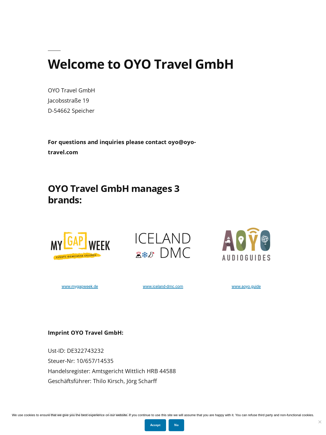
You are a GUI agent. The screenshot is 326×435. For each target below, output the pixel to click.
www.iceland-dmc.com (163, 286)
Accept (155, 425)
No (176, 425)
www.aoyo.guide (246, 286)
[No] (319, 421)
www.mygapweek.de (80, 286)
